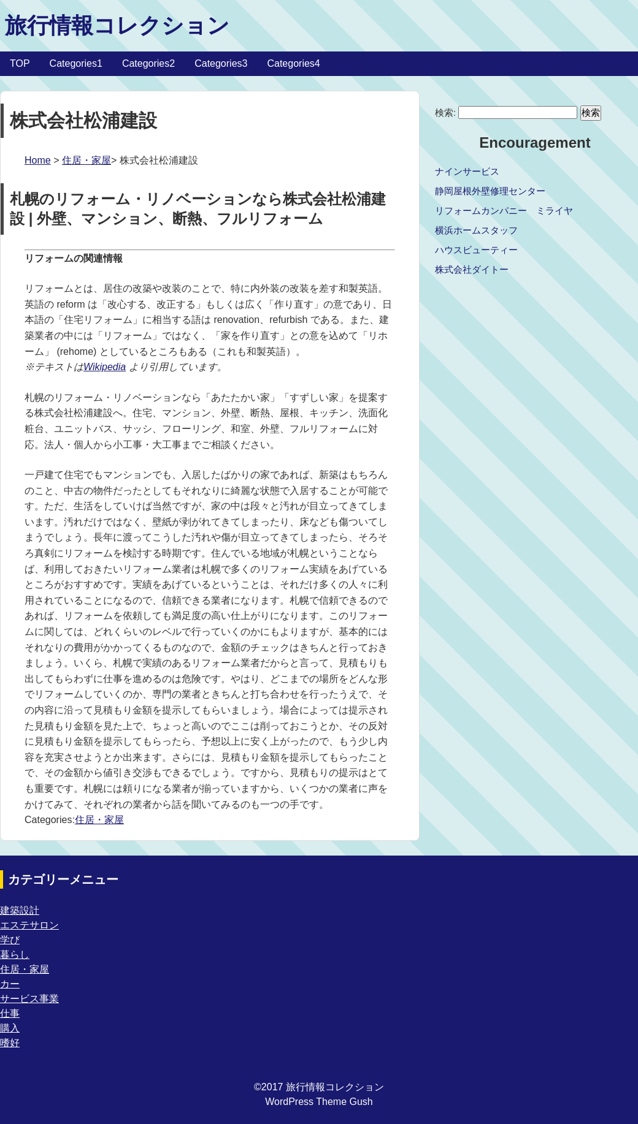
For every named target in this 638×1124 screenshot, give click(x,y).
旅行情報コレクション (117, 25)
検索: (445, 112)
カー (10, 984)
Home (38, 160)
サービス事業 (29, 998)
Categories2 (148, 63)
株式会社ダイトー (472, 269)
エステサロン (29, 925)
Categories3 (220, 63)
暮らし (14, 954)
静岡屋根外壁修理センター (490, 191)
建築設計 (19, 910)
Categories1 (76, 63)
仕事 (10, 1013)
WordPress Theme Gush (318, 1101)
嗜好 (10, 1043)
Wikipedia (104, 367)
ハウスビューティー (476, 250)
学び (10, 940)
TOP (20, 63)
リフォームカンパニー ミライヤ (504, 210)
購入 (10, 1028)
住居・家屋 (86, 160)
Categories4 (293, 63)
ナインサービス (467, 171)
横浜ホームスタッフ (476, 230)
